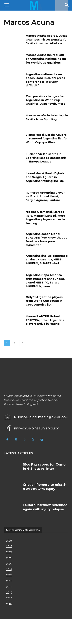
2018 (9, 586)
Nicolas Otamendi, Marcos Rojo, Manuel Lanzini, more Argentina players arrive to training (45, 217)
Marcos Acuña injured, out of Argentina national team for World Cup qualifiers (46, 58)
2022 (9, 563)
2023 (9, 558)
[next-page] (23, 343)
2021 (9, 569)
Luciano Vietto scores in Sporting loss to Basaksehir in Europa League (46, 157)
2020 (9, 575)
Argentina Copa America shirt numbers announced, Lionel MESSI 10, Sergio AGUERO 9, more (45, 280)
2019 (9, 581)
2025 (9, 546)
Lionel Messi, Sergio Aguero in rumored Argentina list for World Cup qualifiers (47, 138)
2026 (9, 540)
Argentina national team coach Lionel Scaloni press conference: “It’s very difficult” (45, 80)
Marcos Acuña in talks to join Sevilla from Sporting (47, 117)
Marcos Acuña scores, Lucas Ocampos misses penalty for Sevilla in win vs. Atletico (47, 39)
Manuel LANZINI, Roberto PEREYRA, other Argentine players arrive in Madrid (45, 320)
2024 (9, 552)
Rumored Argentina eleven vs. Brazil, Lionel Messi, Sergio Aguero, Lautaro (45, 196)
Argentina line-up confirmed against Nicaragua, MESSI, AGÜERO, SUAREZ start (47, 259)
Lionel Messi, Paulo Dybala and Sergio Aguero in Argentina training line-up (45, 177)
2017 (9, 592)
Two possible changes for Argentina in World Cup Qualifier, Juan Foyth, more (45, 99)
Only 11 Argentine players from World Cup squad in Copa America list (44, 300)
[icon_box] (31, 428)
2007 (9, 604)
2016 (9, 598)
